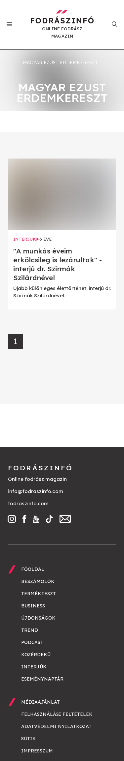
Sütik (28, 739)
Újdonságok (38, 618)
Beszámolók (38, 581)
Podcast (32, 642)
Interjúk (34, 667)
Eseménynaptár (42, 679)
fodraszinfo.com (28, 503)
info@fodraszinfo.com (35, 491)
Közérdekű (36, 655)
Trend (29, 630)
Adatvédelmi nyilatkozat (56, 726)
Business (33, 606)
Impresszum (37, 751)
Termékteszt (38, 594)
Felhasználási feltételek (57, 714)
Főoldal (32, 569)
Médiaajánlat (40, 702)
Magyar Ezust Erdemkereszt (60, 63)
